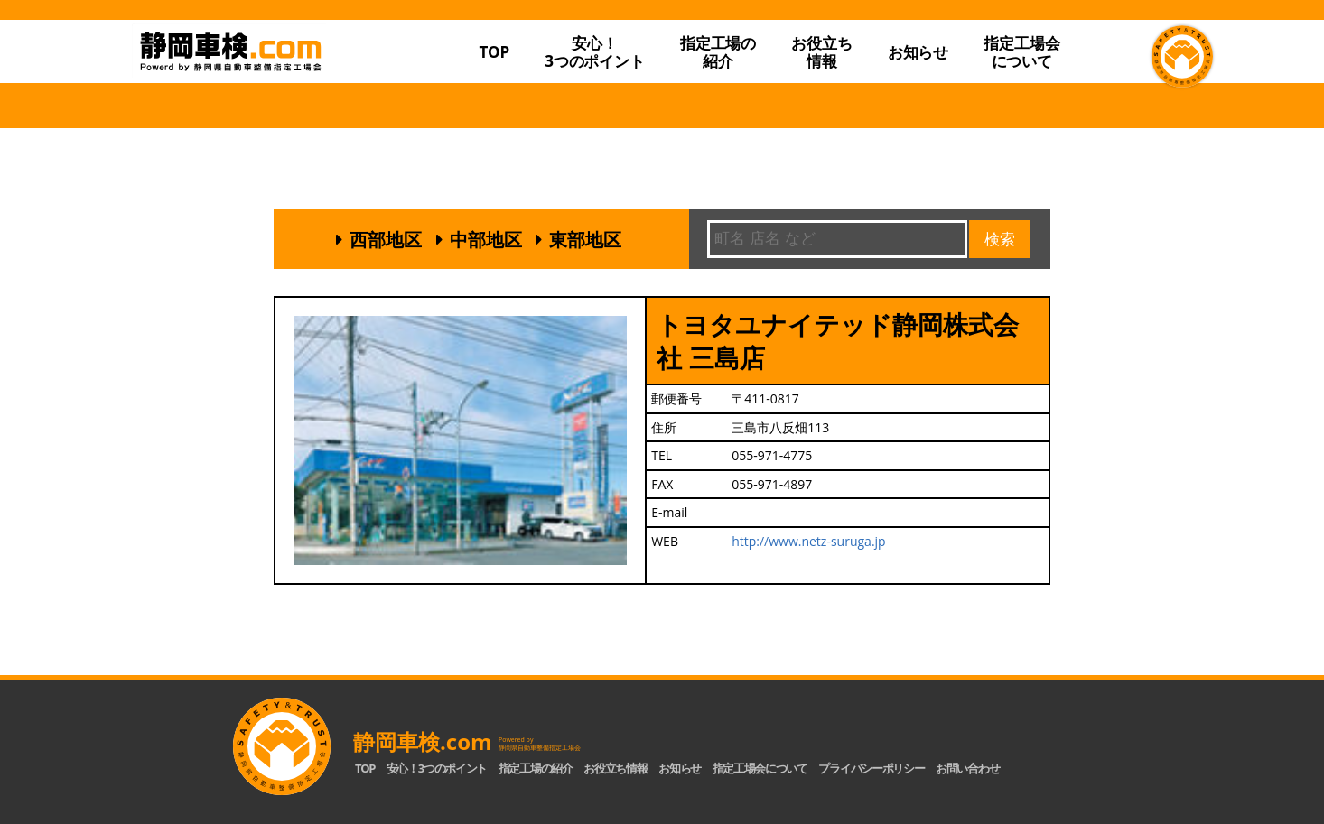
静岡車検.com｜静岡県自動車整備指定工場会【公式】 (281, 84)
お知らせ (918, 52)
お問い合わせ (967, 768)
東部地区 (585, 239)
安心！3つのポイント (595, 51)
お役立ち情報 (821, 51)
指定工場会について (1021, 51)
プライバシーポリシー (871, 768)
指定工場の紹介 (536, 768)
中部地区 (486, 239)
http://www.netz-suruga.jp (809, 541)
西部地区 (386, 239)
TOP (494, 52)
